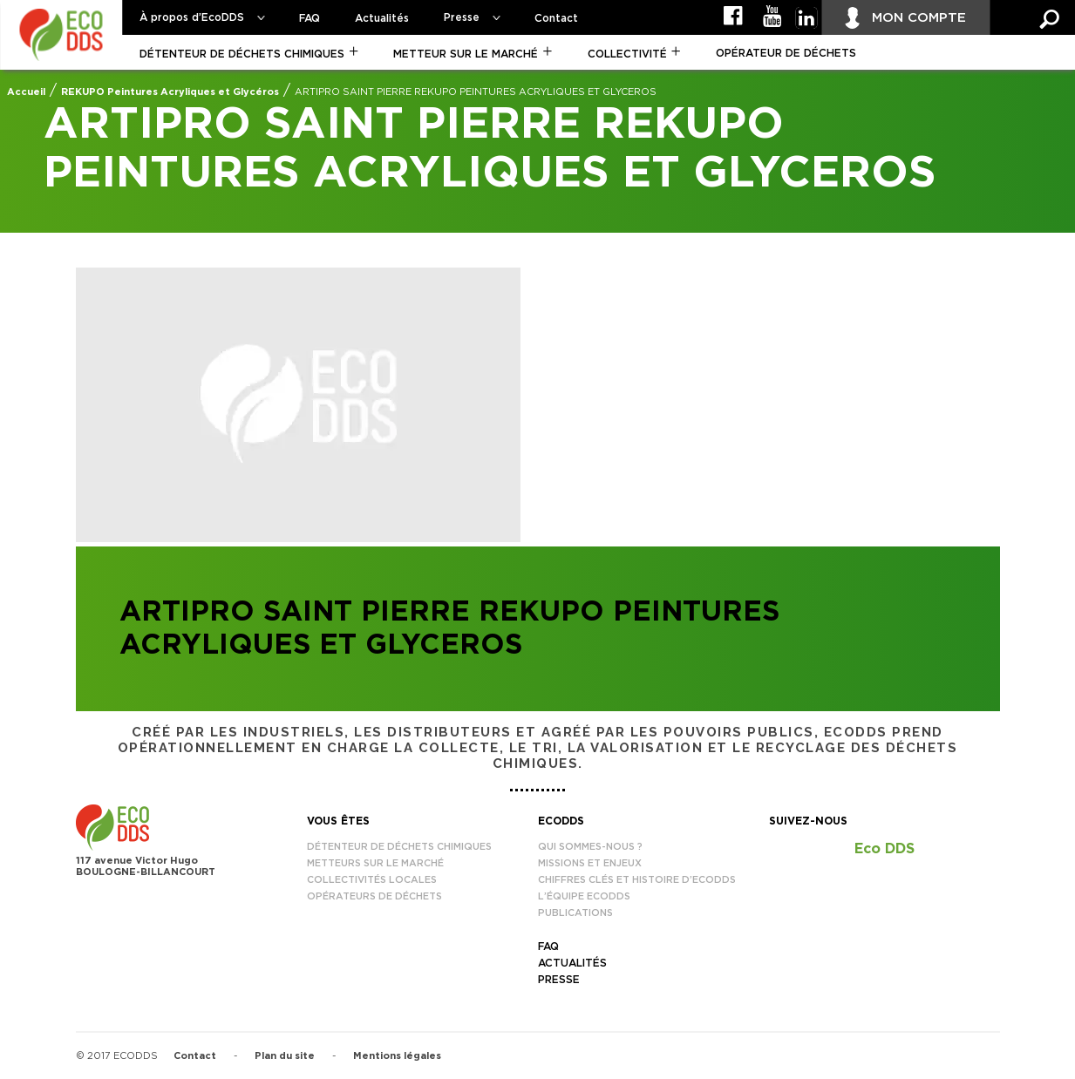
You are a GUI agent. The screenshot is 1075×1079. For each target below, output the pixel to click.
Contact (556, 18)
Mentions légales (397, 1056)
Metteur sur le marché (465, 54)
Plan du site (285, 1056)
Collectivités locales (372, 880)
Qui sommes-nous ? (590, 847)
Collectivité (627, 54)
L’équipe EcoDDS (584, 896)
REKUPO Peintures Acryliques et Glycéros (170, 92)
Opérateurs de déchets (374, 896)
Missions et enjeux (590, 863)
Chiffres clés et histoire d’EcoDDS (637, 880)
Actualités (382, 18)
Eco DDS (884, 849)
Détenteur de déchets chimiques (241, 54)
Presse (462, 17)
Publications (575, 913)
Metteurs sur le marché (375, 863)
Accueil (26, 92)
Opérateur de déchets (786, 53)
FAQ (309, 18)
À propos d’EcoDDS (191, 17)
